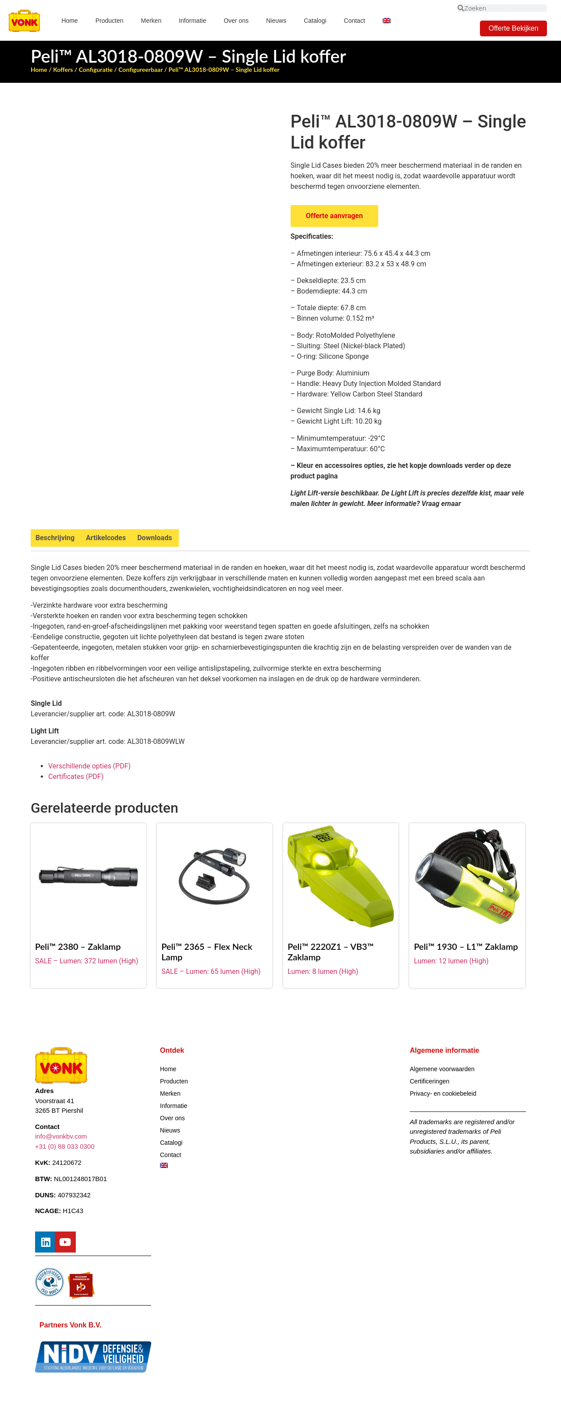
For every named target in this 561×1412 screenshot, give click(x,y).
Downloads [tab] (154, 538)
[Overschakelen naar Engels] (386, 21)
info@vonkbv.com (61, 1136)
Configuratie (96, 69)
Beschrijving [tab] (55, 538)
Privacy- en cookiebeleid (443, 1093)
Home (69, 20)
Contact (354, 20)
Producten (110, 20)
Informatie (192, 20)
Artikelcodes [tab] (106, 538)
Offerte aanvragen (334, 216)
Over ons (236, 20)
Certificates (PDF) (75, 776)
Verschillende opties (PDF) (89, 766)
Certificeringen (429, 1081)
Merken (151, 20)
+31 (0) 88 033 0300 (65, 1146)
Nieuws (276, 20)
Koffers (63, 69)
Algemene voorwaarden (442, 1068)
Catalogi (315, 20)
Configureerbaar (140, 69)
